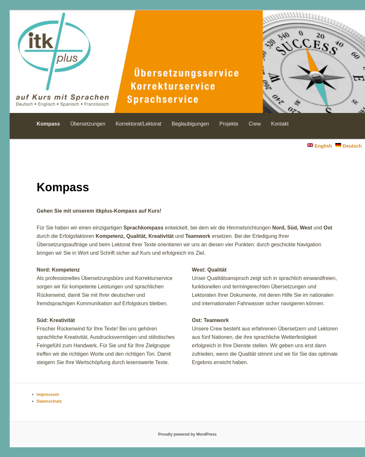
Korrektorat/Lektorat (138, 124)
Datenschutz (49, 401)
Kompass (48, 124)
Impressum (48, 394)
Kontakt (279, 124)
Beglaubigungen (190, 124)
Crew (255, 124)
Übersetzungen (88, 124)
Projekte (228, 124)
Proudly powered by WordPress (187, 434)
